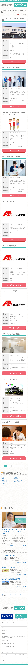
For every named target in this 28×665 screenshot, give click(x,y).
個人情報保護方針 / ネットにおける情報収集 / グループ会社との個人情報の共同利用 (13, 637)
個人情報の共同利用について (8, 643)
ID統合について (5, 640)
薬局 (18, 480)
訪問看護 (4, 481)
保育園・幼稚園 (17, 481)
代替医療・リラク (18, 478)
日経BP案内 (4, 633)
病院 (3, 477)
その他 (4, 483)
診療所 (16, 477)
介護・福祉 (5, 480)
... (17, 466)
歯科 (3, 478)
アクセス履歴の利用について (8, 646)
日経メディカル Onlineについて (8, 627)
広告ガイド (4, 630)
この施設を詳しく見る (14, 61)
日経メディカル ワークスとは (8, 622)
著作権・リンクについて (7, 649)
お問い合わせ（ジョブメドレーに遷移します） (11, 652)
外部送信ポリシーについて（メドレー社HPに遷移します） (13, 659)
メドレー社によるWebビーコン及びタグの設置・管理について (14, 655)
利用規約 (4, 625)
